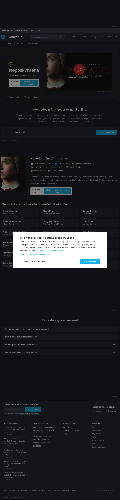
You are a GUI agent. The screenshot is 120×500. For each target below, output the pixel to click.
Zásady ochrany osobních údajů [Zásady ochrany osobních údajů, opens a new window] (50, 250)
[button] (60, 254)
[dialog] (60, 250)
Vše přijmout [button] (90, 261)
